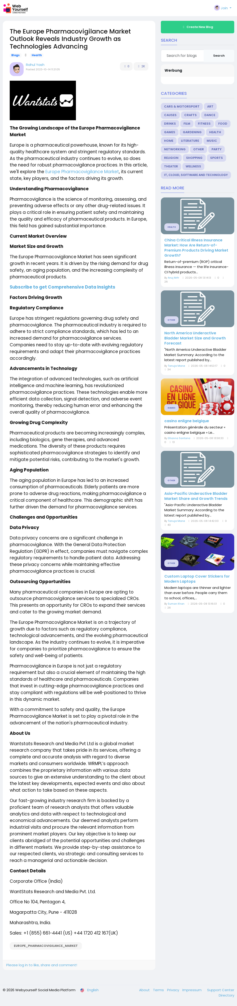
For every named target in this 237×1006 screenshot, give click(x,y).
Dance (209, 115)
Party (216, 149)
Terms (159, 990)
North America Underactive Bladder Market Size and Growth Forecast (195, 338)
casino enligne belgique (186, 421)
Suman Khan (176, 604)
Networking (175, 149)
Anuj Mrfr (173, 278)
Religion (171, 158)
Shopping (194, 158)
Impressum (192, 990)
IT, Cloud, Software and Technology (196, 175)
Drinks (170, 123)
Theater (171, 166)
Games (169, 132)
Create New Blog (197, 27)
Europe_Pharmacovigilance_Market (46, 946)
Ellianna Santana (179, 438)
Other (198, 149)
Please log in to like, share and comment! (41, 965)
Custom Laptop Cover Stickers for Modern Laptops (197, 579)
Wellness (193, 166)
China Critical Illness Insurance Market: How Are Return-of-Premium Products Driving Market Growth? (196, 248)
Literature (190, 140)
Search (219, 55)
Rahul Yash (35, 64)
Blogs (15, 55)
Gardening (192, 132)
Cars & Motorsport (182, 106)
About (145, 990)
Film (187, 123)
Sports (216, 158)
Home (168, 140)
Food (222, 123)
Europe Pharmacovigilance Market (82, 172)
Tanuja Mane (176, 366)
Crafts (190, 115)
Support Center (220, 990)
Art (210, 106)
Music (212, 140)
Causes (170, 115)
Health (37, 55)
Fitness (204, 123)
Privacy (173, 990)
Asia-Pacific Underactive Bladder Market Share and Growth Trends (196, 496)
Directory (226, 995)
